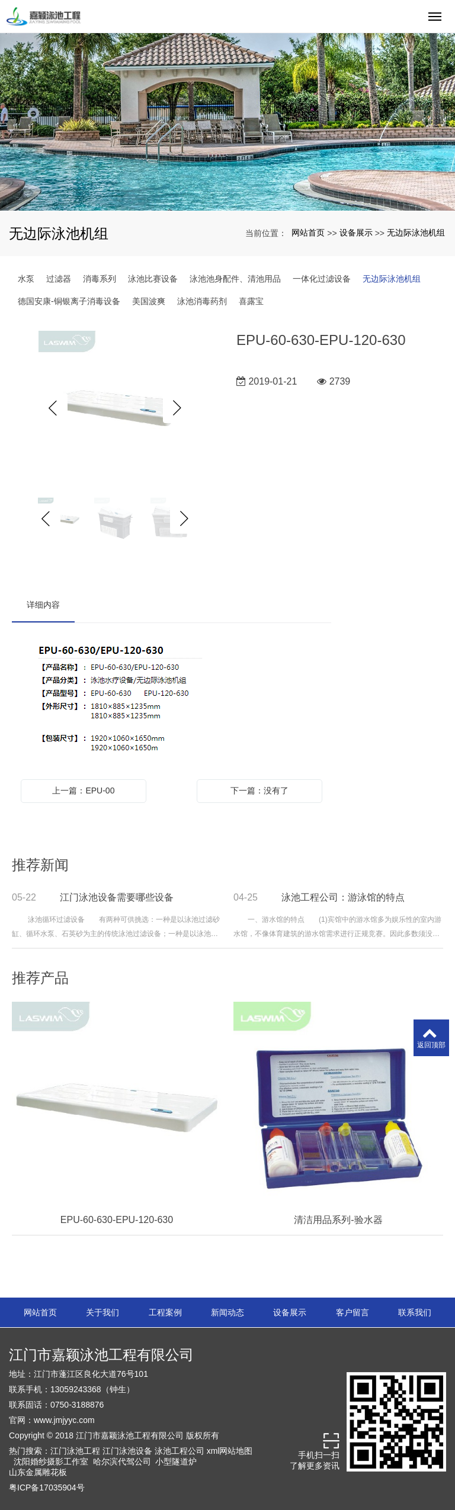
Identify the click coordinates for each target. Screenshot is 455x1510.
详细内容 (43, 604)
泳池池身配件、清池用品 (235, 278)
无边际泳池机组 (416, 232)
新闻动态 (227, 1312)
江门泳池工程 (75, 1451)
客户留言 (352, 1312)
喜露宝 (251, 301)
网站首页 (308, 232)
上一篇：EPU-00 (83, 790)
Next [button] (178, 408)
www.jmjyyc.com (64, 1420)
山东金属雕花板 (38, 1472)
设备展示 (356, 232)
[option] (115, 408)
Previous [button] (53, 408)
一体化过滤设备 (322, 278)
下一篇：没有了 (259, 790)
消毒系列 (99, 278)
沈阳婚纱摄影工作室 (51, 1461)
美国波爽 (148, 301)
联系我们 (414, 1312)
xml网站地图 (230, 1451)
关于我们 (102, 1312)
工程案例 (165, 1312)
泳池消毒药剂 (202, 301)
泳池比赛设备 (153, 278)
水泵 (26, 278)
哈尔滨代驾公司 (122, 1461)
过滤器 (58, 278)
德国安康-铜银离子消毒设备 (69, 301)
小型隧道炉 (176, 1461)
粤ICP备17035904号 (47, 1487)
